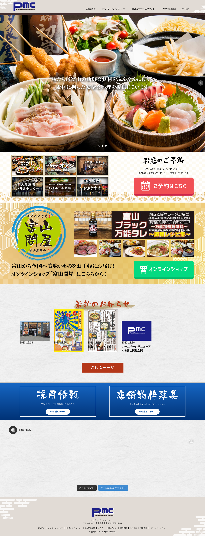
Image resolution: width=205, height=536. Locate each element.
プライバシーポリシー (158, 528)
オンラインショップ (113, 9)
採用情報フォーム (58, 411)
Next (200, 83)
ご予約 (185, 9)
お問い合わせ (112, 528)
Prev (4, 83)
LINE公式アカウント (143, 9)
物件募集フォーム (147, 411)
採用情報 (123, 528)
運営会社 (143, 528)
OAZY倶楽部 (168, 9)
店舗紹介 (91, 9)
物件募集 (133, 528)
